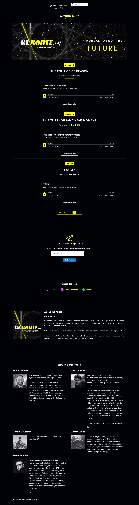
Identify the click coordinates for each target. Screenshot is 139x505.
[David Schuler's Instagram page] (30, 493)
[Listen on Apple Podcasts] (69, 290)
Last (78, 213)
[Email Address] (67, 254)
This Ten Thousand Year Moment (69, 121)
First (60, 213)
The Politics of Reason (70, 72)
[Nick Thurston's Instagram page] (88, 428)
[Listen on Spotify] (88, 290)
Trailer (70, 170)
